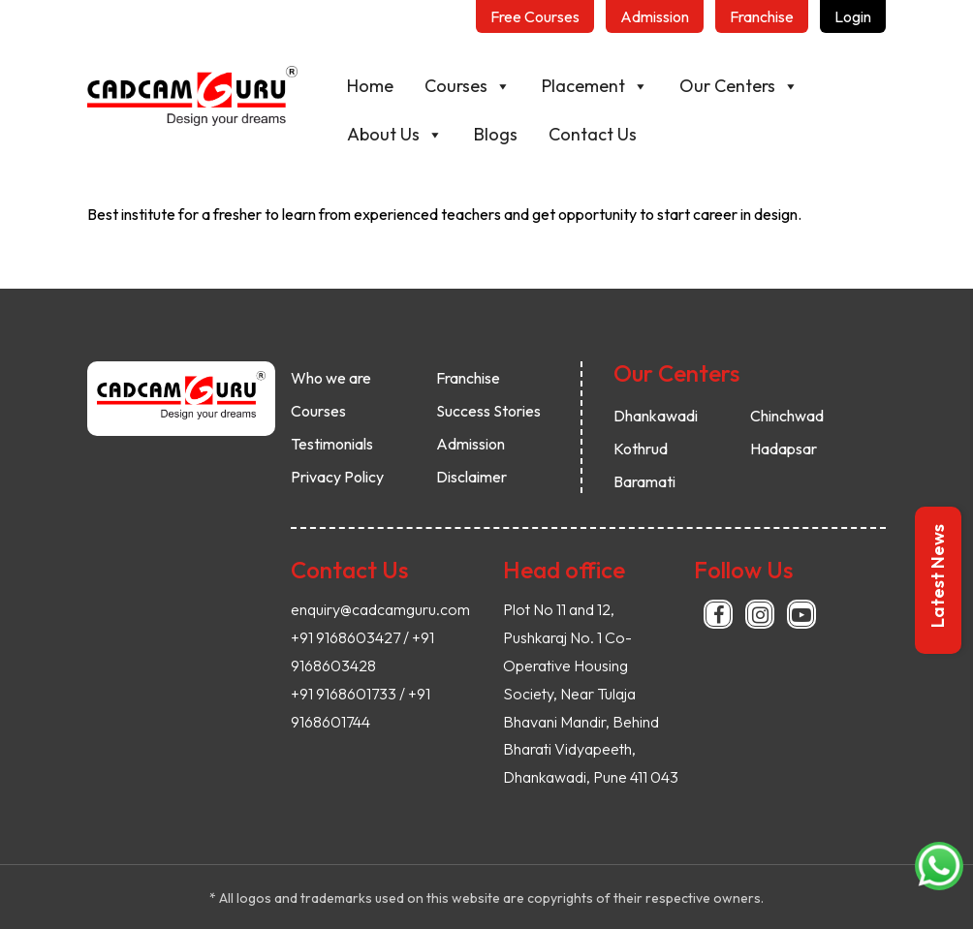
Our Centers (763, 86)
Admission (470, 443)
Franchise (468, 377)
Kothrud (640, 448)
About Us (419, 134)
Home (394, 86)
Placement (619, 86)
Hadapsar (783, 448)
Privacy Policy (337, 476)
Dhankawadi (655, 415)
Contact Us (617, 134)
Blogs (520, 134)
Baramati (644, 481)
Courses (492, 86)
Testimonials (332, 443)
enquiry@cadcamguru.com (380, 609)
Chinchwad (787, 415)
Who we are (331, 377)
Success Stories (488, 410)
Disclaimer (471, 476)
